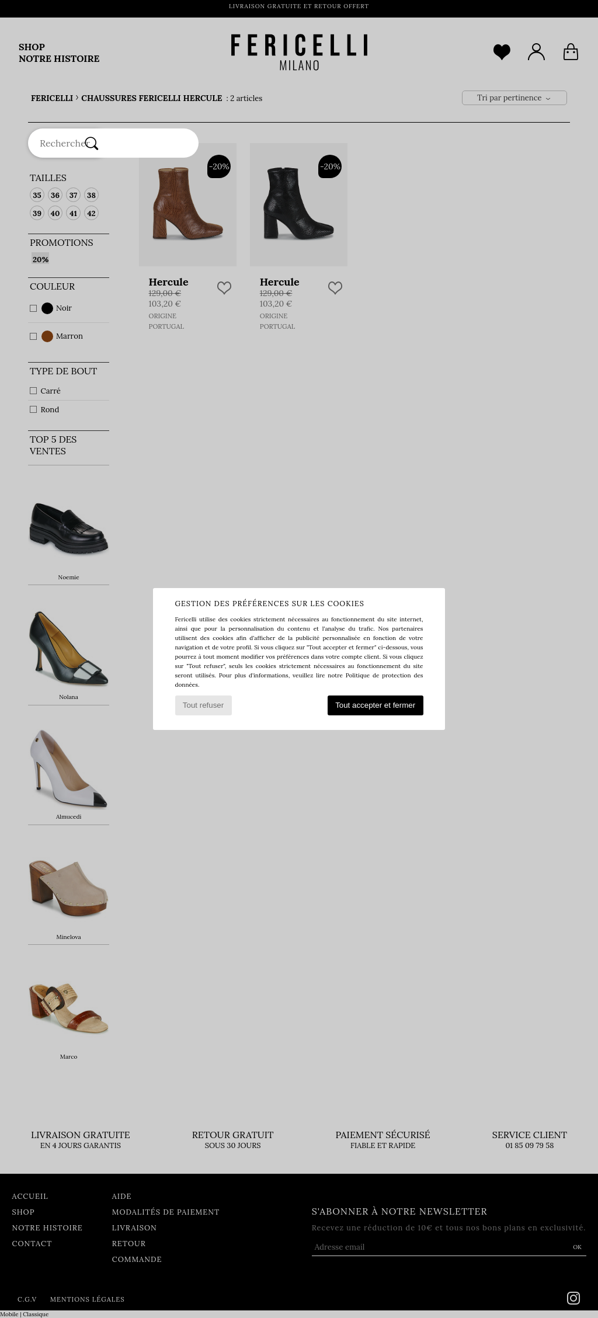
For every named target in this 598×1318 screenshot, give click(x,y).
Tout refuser (203, 705)
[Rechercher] (91, 143)
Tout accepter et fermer (375, 705)
